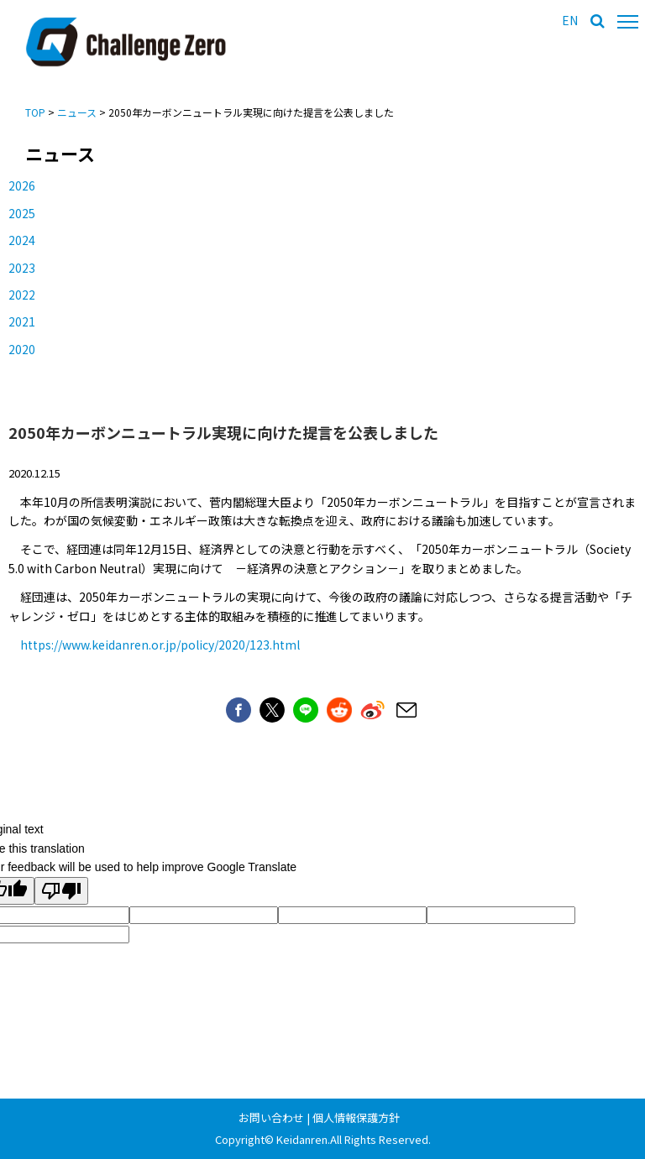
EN (570, 20)
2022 (21, 294)
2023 (21, 267)
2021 (21, 321)
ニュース (77, 112)
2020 (21, 349)
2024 (21, 240)
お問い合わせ (271, 1117)
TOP (35, 112)
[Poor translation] (61, 891)
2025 (21, 213)
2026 (21, 185)
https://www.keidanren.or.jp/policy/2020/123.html (160, 644)
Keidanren (302, 1139)
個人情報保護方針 (356, 1117)
